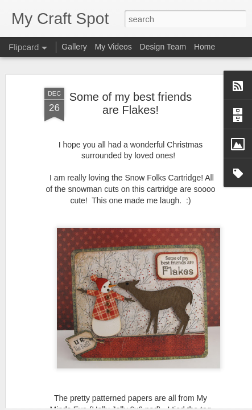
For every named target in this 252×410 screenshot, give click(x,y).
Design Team (163, 46)
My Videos (113, 46)
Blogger (161, 403)
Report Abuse (195, 403)
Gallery (73, 46)
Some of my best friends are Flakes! (130, 67)
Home (204, 46)
